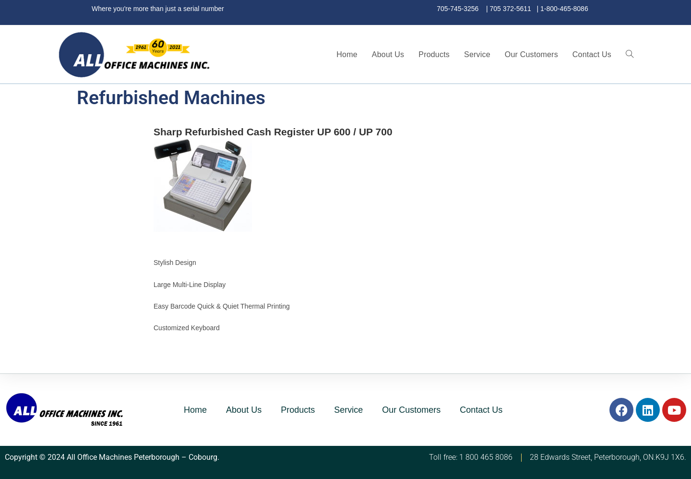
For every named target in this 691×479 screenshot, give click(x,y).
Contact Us (481, 410)
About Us (244, 410)
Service (348, 410)
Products (298, 410)
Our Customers (411, 410)
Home (195, 410)
